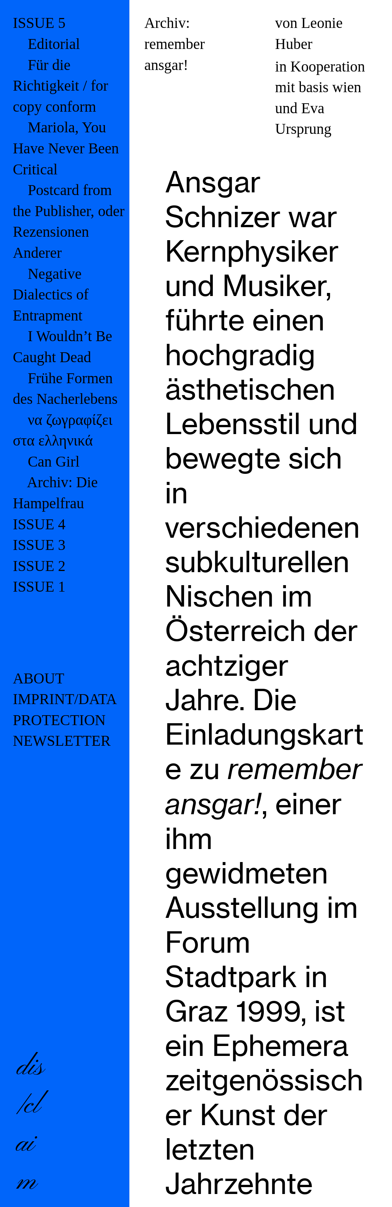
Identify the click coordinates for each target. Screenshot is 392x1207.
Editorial (54, 44)
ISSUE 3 (39, 545)
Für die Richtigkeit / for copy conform (60, 86)
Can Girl (53, 461)
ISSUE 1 (39, 586)
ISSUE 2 (39, 566)
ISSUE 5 (39, 23)
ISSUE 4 (39, 524)
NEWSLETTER (62, 740)
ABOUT (38, 678)
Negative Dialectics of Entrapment (50, 294)
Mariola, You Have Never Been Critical (66, 148)
